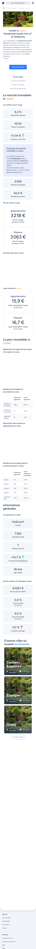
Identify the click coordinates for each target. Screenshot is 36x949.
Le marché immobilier (18, 81)
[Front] (3, 3)
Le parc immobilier (18, 85)
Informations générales (18, 88)
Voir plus (6, 58)
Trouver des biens (18, 67)
